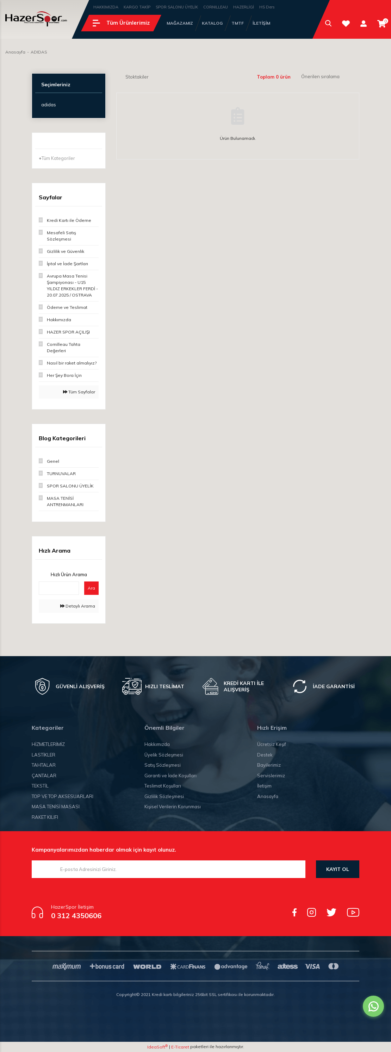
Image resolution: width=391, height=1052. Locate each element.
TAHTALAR (44, 765)
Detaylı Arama (77, 606)
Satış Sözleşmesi (162, 765)
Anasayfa (267, 796)
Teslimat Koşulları (162, 786)
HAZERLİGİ (243, 7)
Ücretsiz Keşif (271, 744)
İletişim (264, 786)
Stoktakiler (137, 77)
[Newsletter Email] (168, 869)
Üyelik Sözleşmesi (163, 755)
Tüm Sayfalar (79, 391)
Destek (265, 755)
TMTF (237, 23)
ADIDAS (39, 52)
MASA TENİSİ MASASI (56, 806)
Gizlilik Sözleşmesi (164, 796)
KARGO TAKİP (137, 7)
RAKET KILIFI (45, 817)
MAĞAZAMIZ (180, 23)
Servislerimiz (271, 775)
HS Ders (266, 7)
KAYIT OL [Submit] (337, 869)
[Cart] (381, 23)
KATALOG (212, 23)
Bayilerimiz (269, 765)
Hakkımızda (157, 744)
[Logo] (36, 18)
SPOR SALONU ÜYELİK (177, 7)
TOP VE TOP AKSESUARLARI (62, 796)
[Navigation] (121, 23)
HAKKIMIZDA (105, 7)
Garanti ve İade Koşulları (170, 775)
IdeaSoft (157, 1047)
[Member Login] (363, 23)
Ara (91, 588)
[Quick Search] (59, 588)
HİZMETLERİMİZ (48, 744)
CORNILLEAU (215, 7)
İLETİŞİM (261, 23)
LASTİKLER (43, 755)
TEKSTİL (40, 786)
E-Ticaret (180, 1047)
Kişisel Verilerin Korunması (172, 806)
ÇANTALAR (44, 775)
